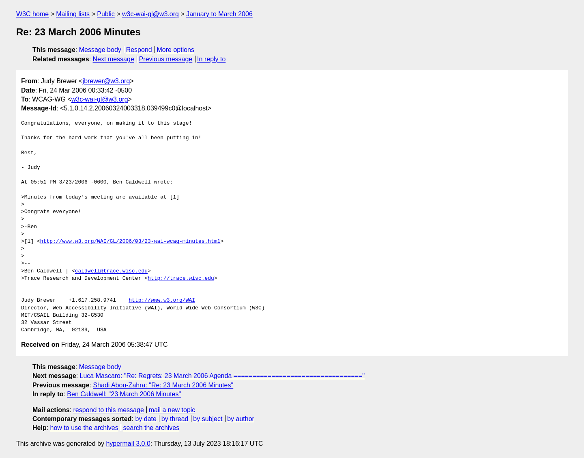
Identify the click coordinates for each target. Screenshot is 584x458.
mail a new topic (172, 409)
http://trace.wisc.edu (181, 278)
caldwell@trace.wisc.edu (111, 271)
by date (145, 418)
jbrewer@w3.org (106, 81)
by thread (175, 418)
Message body (100, 49)
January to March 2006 (219, 14)
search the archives (151, 427)
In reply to (211, 59)
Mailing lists (73, 14)
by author (240, 418)
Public (106, 14)
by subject (207, 418)
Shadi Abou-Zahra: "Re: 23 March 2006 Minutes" (163, 385)
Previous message (166, 59)
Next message (113, 59)
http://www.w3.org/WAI (162, 300)
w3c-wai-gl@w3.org (150, 14)
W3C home (32, 14)
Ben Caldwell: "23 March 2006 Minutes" (124, 394)
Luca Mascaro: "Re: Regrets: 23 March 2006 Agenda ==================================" (222, 375)
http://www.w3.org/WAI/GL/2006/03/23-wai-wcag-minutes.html (130, 241)
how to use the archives (84, 427)
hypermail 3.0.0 (128, 443)
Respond (139, 49)
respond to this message (108, 409)
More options (176, 49)
